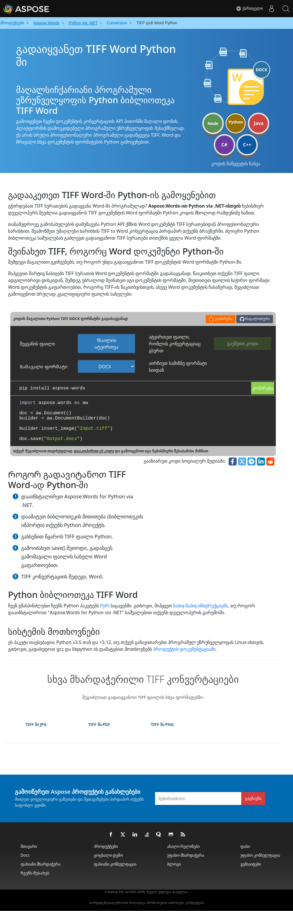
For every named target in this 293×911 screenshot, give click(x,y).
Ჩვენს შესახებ (35, 873)
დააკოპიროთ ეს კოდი (94, 450)
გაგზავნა (253, 798)
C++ (247, 145)
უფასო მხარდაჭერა (185, 855)
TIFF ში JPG (36, 724)
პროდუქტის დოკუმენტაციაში (184, 649)
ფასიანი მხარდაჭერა (41, 864)
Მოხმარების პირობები (165, 902)
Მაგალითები (255, 318)
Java (259, 123)
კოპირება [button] (220, 318)
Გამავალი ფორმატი (43, 366)
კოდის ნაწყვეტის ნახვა (235, 163)
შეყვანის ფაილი (37, 344)
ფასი (245, 846)
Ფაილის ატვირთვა (106, 343)
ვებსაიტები (250, 864)
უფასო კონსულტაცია (260, 855)
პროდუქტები (106, 846)
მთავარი (29, 846)
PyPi (104, 605)
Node (213, 123)
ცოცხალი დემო (108, 855)
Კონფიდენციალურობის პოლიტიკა (117, 902)
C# (224, 145)
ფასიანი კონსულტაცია (115, 864)
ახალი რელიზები (183, 846)
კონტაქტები (194, 902)
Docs (25, 855)
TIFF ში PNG (162, 724)
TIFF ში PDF (99, 724)
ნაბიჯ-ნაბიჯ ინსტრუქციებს (200, 605)
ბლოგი (174, 864)
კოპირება (262, 388)
